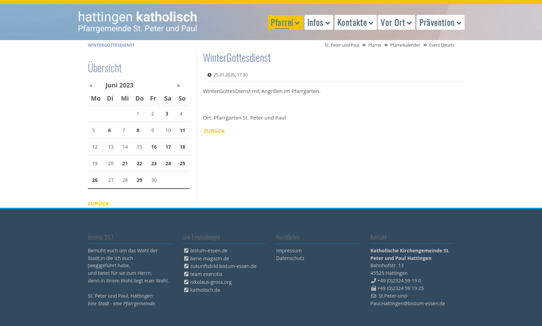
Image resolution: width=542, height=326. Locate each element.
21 (125, 163)
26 (95, 180)
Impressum (289, 250)
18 (182, 146)
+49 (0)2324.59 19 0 (399, 280)
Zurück (214, 130)
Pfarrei (374, 45)
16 (154, 146)
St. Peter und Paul (342, 45)
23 (154, 163)
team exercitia (206, 274)
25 (182, 163)
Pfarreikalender (405, 45)
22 (139, 163)
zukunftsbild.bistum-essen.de (223, 266)
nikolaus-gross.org (211, 282)
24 (168, 163)
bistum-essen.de (209, 250)
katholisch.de (205, 290)
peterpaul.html (137, 22)
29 (139, 180)
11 (182, 130)
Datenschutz (290, 258)
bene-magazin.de (209, 258)
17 (168, 146)
